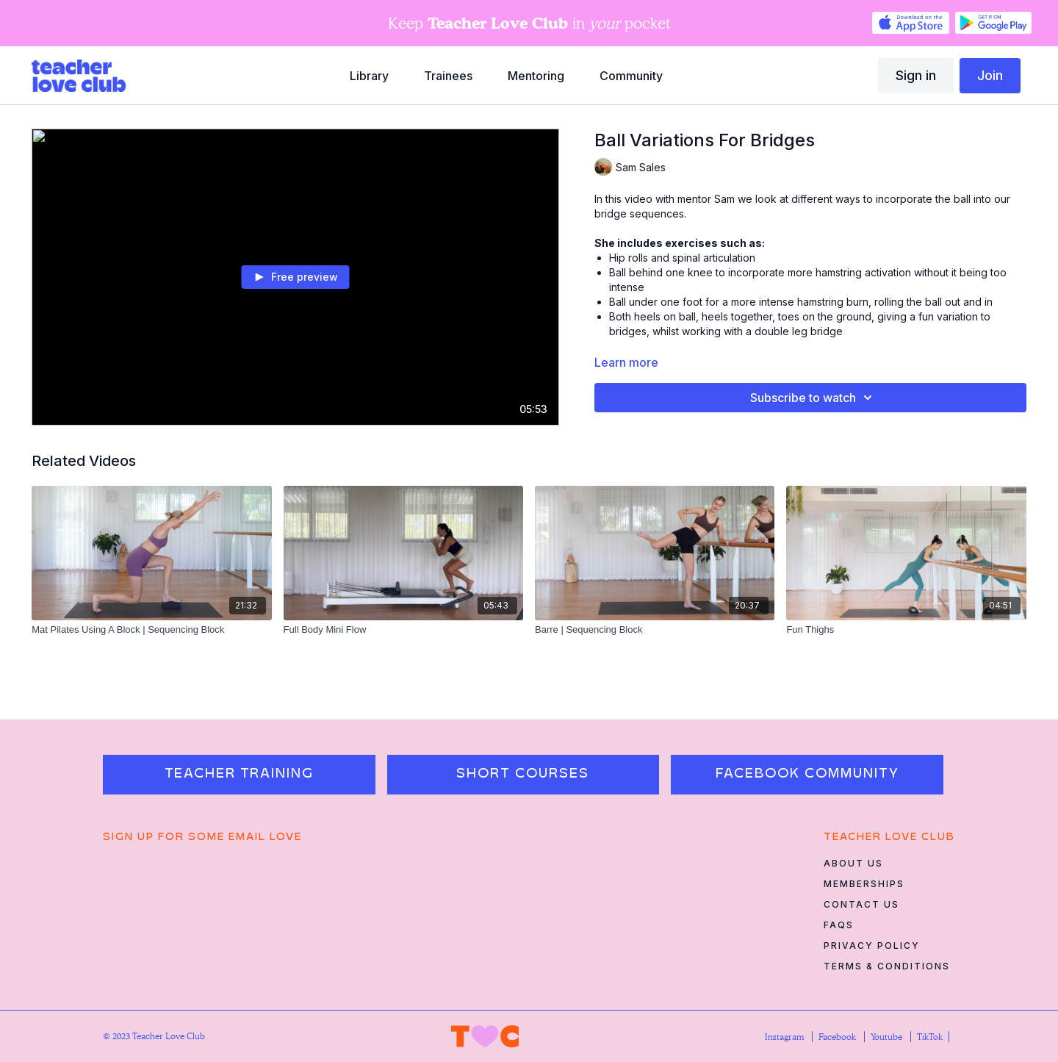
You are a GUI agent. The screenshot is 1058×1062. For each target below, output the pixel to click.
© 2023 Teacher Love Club (154, 1035)
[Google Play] (993, 23)
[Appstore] (910, 23)
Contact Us (861, 904)
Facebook (838, 1036)
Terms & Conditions (887, 966)
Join (990, 75)
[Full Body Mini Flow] (403, 630)
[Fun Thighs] (906, 630)
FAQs (839, 924)
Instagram (785, 1036)
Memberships (864, 883)
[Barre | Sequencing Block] (654, 630)
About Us (853, 863)
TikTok (930, 1036)
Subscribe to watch (813, 397)
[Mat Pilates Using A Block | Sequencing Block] (151, 630)
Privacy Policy (872, 945)
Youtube (887, 1036)
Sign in (916, 75)
